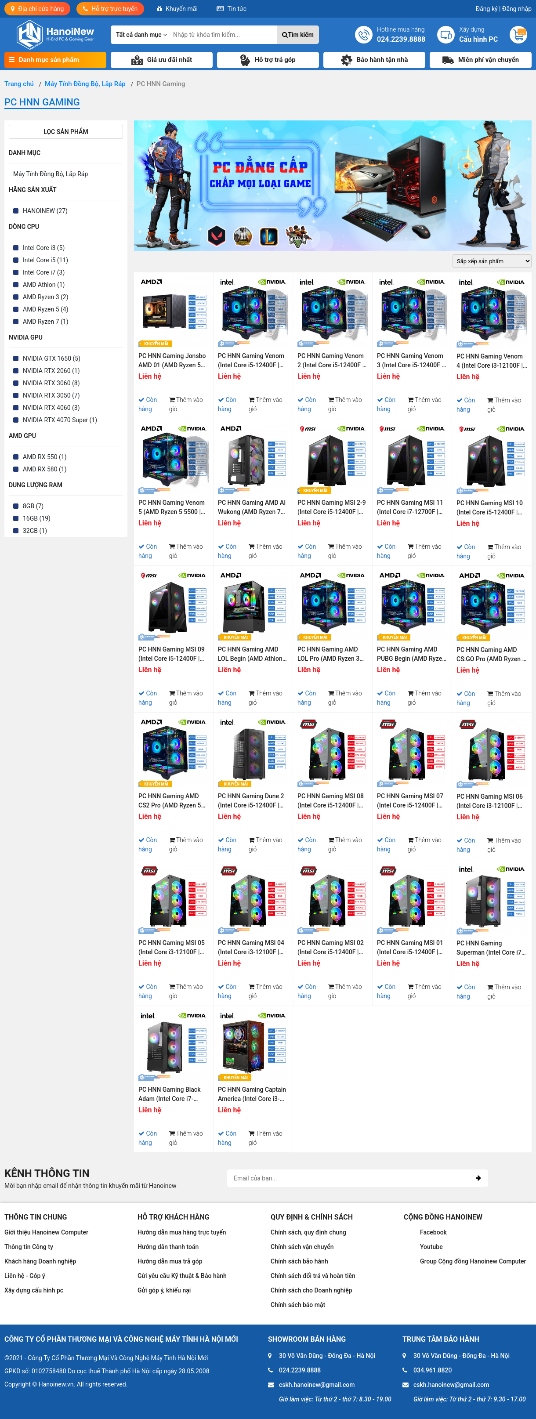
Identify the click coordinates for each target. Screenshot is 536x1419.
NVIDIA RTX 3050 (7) (51, 395)
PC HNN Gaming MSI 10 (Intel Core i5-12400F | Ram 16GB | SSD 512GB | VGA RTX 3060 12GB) (490, 509)
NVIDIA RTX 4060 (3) (51, 407)
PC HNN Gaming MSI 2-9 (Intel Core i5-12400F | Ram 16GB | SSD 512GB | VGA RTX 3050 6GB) (331, 508)
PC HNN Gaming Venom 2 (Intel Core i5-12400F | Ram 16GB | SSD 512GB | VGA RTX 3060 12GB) (331, 361)
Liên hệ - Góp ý (24, 1275)
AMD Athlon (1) (44, 284)
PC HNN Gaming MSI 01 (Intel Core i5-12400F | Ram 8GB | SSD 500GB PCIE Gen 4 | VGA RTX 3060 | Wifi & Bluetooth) (410, 948)
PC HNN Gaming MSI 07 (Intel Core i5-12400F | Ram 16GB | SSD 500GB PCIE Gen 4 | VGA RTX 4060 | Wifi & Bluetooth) (410, 802)
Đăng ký (488, 8)
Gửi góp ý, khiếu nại (164, 1290)
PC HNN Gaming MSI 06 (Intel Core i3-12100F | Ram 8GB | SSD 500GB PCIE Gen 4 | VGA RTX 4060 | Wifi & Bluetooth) (489, 802)
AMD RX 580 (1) (45, 469)
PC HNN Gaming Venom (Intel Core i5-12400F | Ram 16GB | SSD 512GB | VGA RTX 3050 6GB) (252, 361)
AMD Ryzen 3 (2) (46, 296)
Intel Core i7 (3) (44, 272)
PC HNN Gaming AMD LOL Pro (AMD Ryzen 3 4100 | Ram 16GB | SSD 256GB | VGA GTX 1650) (330, 655)
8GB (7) (33, 506)
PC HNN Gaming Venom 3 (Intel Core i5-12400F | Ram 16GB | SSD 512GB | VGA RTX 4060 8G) (411, 361)
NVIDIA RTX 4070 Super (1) (60, 420)
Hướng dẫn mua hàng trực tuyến (182, 1232)
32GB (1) (35, 530)
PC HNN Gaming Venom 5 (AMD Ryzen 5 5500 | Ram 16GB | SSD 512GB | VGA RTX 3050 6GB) (172, 508)
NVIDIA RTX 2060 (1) (51, 370)
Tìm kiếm (298, 34)
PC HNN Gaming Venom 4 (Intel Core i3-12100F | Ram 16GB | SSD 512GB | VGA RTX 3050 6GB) (490, 362)
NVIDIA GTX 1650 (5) (51, 358)
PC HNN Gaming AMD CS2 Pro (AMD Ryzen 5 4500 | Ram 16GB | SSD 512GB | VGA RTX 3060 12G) (170, 802)
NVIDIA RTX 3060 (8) (51, 383)
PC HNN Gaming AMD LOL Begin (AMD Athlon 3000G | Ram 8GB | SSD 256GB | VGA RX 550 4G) (252, 655)
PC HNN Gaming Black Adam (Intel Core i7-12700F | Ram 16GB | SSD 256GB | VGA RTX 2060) (169, 1095)
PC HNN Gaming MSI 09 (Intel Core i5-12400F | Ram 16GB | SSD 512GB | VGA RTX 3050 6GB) (172, 655)
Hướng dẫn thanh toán (168, 1246)
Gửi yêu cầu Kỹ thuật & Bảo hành (182, 1275)
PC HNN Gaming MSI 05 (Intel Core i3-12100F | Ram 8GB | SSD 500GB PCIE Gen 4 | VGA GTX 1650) (171, 948)
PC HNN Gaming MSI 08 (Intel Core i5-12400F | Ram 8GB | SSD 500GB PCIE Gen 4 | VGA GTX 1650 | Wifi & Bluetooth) (330, 802)
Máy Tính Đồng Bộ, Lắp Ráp (50, 173)
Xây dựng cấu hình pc (33, 1290)
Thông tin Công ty (28, 1246)
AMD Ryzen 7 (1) (46, 321)
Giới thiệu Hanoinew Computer (46, 1232)
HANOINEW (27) (45, 210)
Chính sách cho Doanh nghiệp (311, 1290)
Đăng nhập (517, 8)
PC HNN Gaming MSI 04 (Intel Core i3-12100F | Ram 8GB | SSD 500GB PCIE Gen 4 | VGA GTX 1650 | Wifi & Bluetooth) (251, 948)
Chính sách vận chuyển (302, 1246)
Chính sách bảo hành (299, 1261)
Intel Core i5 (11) (45, 260)
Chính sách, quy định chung (308, 1232)
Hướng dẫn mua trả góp (170, 1261)
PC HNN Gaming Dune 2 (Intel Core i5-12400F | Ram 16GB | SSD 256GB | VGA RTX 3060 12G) (252, 802)
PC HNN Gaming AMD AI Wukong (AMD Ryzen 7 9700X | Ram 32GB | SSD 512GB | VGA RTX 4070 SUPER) (252, 508)
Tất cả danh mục (141, 34)
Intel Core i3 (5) (44, 247)
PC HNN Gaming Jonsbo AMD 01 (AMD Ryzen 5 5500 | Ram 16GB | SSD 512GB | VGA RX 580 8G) (172, 361)
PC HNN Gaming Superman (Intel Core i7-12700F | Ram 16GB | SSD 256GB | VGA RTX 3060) (491, 949)
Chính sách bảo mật (298, 1304)
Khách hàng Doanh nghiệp (40, 1261)
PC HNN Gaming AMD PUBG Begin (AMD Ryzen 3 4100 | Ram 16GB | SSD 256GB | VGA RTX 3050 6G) (411, 655)
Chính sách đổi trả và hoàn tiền (313, 1275)
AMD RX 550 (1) (45, 456)
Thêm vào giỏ (186, 404)
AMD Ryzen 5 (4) (46, 309)
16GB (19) (37, 518)
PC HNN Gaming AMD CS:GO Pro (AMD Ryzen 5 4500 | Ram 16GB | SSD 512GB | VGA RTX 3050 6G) (490, 655)
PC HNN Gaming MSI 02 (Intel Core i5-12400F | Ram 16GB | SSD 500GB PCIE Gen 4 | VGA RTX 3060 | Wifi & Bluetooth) (330, 948)
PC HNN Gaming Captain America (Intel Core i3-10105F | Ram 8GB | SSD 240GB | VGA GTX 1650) (252, 1095)
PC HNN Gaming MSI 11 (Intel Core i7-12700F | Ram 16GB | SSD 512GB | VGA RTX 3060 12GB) (411, 508)
